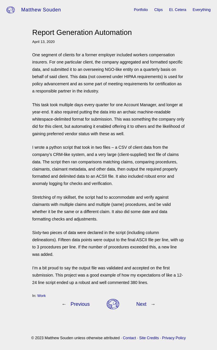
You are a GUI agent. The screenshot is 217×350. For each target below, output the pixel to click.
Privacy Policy (174, 338)
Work (41, 296)
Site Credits (149, 338)
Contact (129, 338)
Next (141, 304)
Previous (80, 304)
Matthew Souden (41, 9)
